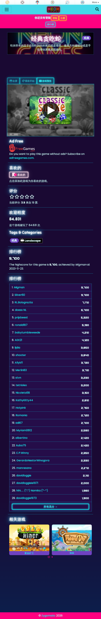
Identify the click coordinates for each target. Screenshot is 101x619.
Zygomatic (48, 615)
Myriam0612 (24, 430)
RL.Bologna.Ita (24, 302)
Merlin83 (21, 370)
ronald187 (21, 325)
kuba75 (21, 445)
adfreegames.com (21, 158)
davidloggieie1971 (27, 483)
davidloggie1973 (26, 498)
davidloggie (23, 475)
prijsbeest (21, 317)
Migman (19, 287)
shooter (21, 355)
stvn (18, 378)
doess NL (20, 310)
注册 (62, 18)
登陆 (55, 18)
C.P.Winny (22, 453)
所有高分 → (51, 506)
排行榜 (50, 24)
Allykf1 (19, 363)
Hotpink (21, 408)
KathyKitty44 (24, 400)
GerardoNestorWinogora (32, 460)
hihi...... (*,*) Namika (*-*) (32, 490)
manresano (24, 468)
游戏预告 (45, 80)
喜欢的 (18, 174)
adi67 (19, 423)
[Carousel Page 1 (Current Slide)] (49, 557)
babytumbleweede (27, 332)
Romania (21, 415)
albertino (21, 438)
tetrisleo (21, 385)
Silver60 (20, 295)
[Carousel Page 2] (52, 557)
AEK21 (18, 340)
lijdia (17, 347)
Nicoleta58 (23, 393)
